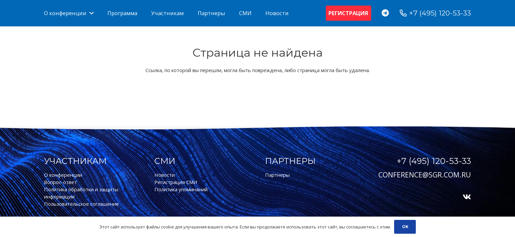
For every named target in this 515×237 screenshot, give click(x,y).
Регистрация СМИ (175, 182)
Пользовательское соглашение (81, 203)
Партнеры (277, 174)
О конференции (63, 174)
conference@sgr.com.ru (424, 174)
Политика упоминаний (181, 189)
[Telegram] (385, 13)
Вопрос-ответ (60, 182)
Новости (164, 174)
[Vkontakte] (467, 197)
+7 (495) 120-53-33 (434, 161)
